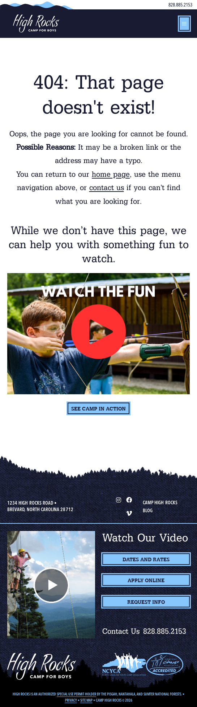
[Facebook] (129, 499)
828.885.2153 (180, 5)
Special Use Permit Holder (76, 694)
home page (111, 174)
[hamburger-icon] (184, 24)
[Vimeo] (129, 513)
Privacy (71, 700)
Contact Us (121, 631)
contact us (106, 187)
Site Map (86, 700)
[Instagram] (118, 499)
